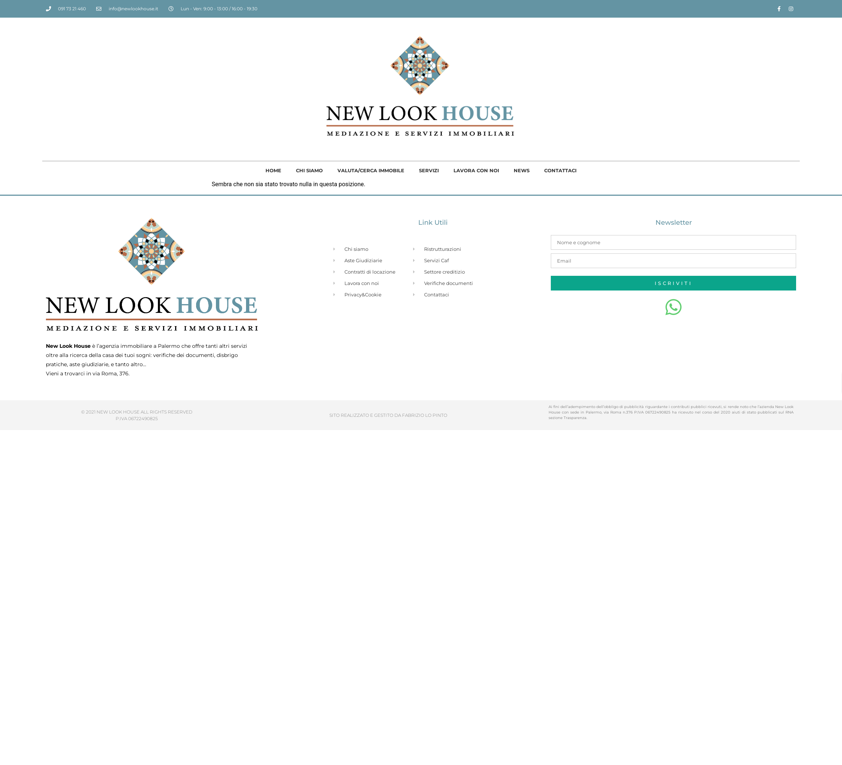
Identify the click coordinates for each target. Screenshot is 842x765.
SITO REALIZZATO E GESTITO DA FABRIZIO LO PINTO (388, 415)
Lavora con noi (476, 170)
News (522, 170)
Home (273, 170)
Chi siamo (309, 170)
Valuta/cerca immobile (370, 170)
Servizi (429, 170)
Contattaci (560, 170)
